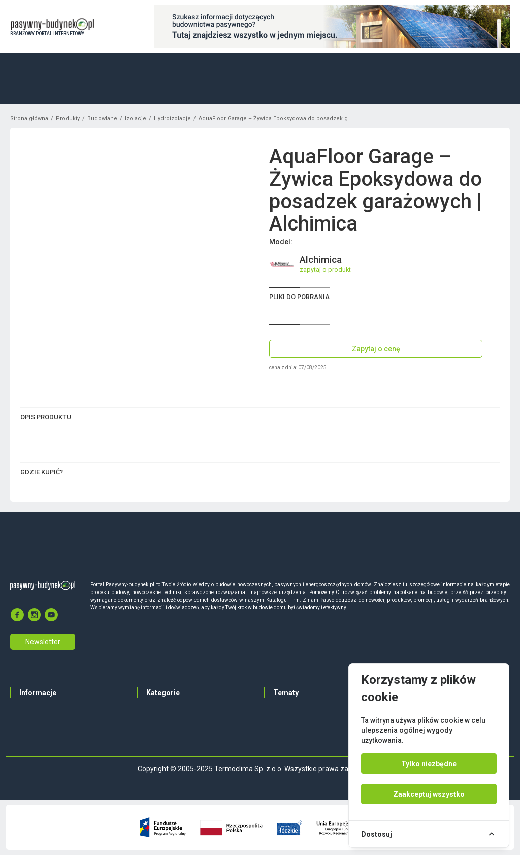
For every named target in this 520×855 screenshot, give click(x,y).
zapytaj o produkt (325, 269)
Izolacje (135, 118)
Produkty (68, 118)
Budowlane (102, 118)
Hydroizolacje (172, 118)
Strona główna (29, 118)
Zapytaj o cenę (376, 349)
